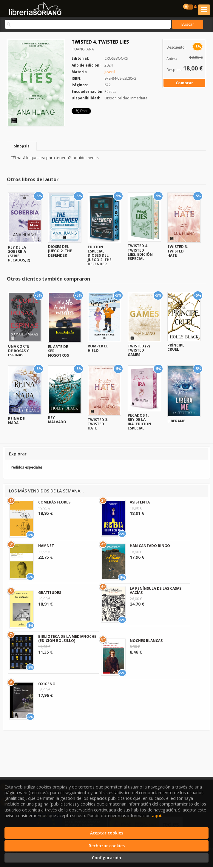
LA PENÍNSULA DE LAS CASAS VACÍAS (155, 590)
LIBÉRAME (176, 421)
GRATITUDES (49, 592)
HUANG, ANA (83, 49)
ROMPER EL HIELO (98, 348)
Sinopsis (22, 146)
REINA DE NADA (16, 420)
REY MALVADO (57, 419)
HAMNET (46, 545)
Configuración (106, 857)
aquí (156, 815)
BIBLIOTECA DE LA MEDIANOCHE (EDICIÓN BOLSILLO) (67, 638)
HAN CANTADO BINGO (150, 545)
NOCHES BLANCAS (146, 640)
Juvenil (109, 71)
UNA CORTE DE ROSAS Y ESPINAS (18, 351)
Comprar (184, 82)
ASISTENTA (140, 502)
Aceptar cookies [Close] (106, 833)
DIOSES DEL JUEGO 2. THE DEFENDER (60, 251)
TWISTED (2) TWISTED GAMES (139, 350)
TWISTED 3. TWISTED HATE (177, 251)
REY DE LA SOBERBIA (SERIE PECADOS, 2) (19, 254)
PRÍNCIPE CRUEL (175, 347)
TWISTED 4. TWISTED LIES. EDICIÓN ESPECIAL (140, 252)
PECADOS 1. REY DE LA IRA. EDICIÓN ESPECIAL (139, 422)
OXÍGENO (46, 683)
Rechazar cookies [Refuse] (107, 845)
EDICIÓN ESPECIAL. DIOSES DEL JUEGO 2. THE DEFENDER (100, 255)
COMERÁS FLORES (54, 502)
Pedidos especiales (27, 467)
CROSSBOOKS (116, 58)
